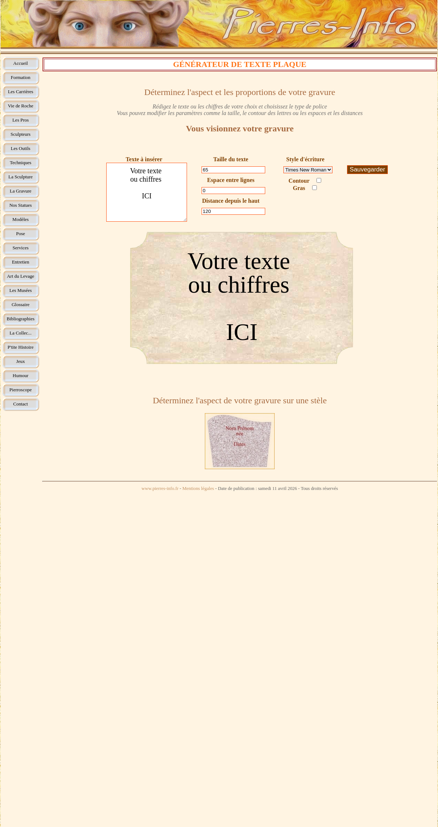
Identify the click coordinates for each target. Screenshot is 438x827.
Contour (304, 181)
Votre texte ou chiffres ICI (146, 192)
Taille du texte (230, 159)
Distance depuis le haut (230, 201)
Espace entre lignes (230, 180)
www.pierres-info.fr (160, 488)
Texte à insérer (144, 159)
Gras (305, 188)
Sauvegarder (367, 169)
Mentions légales (198, 488)
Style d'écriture (305, 159)
